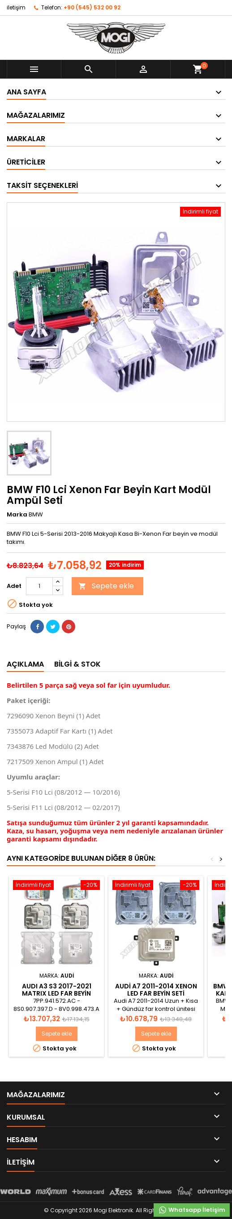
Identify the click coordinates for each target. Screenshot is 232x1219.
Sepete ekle (106, 586)
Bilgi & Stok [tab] (77, 664)
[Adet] (39, 586)
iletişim (16, 7)
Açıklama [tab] (25, 664)
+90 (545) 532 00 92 (92, 7)
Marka (17, 515)
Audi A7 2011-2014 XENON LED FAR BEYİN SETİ (156, 990)
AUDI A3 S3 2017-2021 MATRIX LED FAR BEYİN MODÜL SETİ (56, 993)
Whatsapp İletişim (191, 1210)
